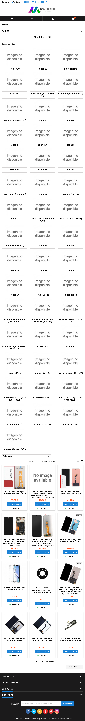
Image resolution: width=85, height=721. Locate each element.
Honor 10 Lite (70, 69)
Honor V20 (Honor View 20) (42, 94)
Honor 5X (14, 270)
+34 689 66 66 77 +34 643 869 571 (33, 2)
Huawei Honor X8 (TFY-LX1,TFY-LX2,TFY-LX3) (42, 320)
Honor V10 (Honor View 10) (70, 93)
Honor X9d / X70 (70, 424)
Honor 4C (70, 270)
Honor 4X (42, 270)
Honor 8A (14, 169)
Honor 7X (42, 194)
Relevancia (26, 456)
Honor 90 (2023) (14, 424)
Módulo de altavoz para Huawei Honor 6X (70, 639)
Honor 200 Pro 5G (42, 424)
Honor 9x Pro (70, 120)
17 (42, 661)
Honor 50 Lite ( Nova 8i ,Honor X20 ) (14, 320)
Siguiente (51, 661)
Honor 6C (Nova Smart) (70, 219)
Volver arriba (74, 667)
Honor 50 (70, 346)
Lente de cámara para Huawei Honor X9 (42, 591)
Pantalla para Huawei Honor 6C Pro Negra (42, 639)
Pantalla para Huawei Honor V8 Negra (14, 639)
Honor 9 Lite (42, 145)
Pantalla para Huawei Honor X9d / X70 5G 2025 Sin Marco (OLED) (42, 493)
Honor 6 (70, 245)
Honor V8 (42, 120)
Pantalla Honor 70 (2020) (70, 373)
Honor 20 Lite (42, 295)
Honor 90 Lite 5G (42, 373)
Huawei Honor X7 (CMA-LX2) (70, 320)
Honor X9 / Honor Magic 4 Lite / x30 (14, 347)
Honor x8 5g (42, 346)
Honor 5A (14, 295)
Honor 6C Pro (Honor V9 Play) (42, 220)
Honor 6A (42, 245)
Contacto (5, 2)
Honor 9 (70, 145)
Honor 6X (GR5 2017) (14, 245)
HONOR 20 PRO (70, 295)
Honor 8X (42, 169)
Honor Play (14, 69)
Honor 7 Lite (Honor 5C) (14, 194)
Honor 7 (15, 219)
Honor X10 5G (14, 373)
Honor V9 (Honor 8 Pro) (14, 120)
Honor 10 (14, 93)
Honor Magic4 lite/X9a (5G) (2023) (14, 398)
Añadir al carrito (14, 504)
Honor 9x (14, 145)
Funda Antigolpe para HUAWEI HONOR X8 (14, 588)
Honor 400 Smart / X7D (14, 449)
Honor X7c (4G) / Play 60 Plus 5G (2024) (70, 398)
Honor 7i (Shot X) (70, 194)
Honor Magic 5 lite (42, 397)
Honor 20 (42, 69)
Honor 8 (70, 169)
